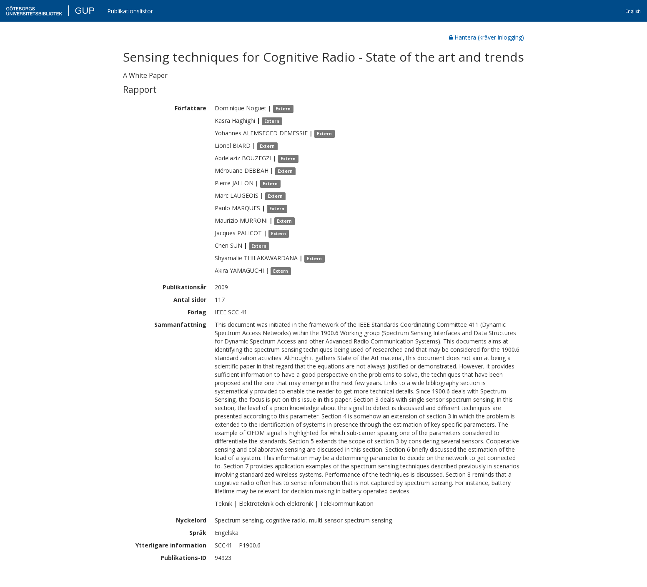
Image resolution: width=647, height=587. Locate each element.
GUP (85, 10)
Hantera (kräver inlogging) (486, 37)
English (633, 11)
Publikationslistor (130, 11)
